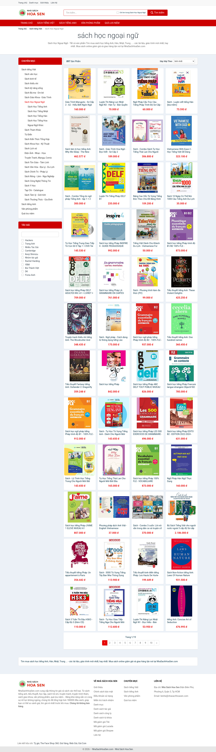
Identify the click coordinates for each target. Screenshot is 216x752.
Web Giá (73, 743)
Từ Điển (28, 134)
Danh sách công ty (103, 713)
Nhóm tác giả (30, 257)
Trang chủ (22, 3)
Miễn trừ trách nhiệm (104, 700)
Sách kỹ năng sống (34, 88)
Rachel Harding (31, 261)
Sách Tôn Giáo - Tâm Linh (37, 162)
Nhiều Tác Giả (30, 247)
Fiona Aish (28, 275)
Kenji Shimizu (30, 254)
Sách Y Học (30, 185)
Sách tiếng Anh (29, 204)
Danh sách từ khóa (103, 717)
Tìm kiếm (157, 12)
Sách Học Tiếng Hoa (37, 120)
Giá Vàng (64, 743)
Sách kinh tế (30, 79)
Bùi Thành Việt (30, 268)
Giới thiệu (44, 3)
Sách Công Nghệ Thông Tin (38, 181)
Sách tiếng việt (45, 23)
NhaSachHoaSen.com (102, 749)
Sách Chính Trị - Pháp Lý (36, 171)
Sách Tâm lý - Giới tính (35, 195)
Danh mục (33, 3)
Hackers (27, 240)
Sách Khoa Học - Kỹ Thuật (37, 144)
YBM (26, 264)
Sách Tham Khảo (33, 130)
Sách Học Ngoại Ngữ (35, 102)
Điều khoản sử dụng (103, 696)
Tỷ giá (36, 743)
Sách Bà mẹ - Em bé (34, 93)
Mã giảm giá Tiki (102, 722)
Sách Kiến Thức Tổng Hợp (37, 139)
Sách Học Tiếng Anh (37, 106)
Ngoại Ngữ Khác (35, 125)
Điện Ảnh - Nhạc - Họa (35, 153)
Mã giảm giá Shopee (103, 730)
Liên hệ (54, 3)
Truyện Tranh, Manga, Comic (38, 158)
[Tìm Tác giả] (40, 234)
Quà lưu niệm (112, 23)
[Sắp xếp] (184, 61)
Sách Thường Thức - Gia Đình (39, 199)
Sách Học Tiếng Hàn (37, 116)
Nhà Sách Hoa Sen (124, 749)
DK (25, 271)
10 (151, 643)
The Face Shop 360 (49, 743)
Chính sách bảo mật (103, 691)
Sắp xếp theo (166, 61)
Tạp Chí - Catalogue (34, 190)
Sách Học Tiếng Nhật (38, 111)
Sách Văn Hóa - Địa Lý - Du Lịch (39, 167)
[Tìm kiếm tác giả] (90, 13)
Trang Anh (28, 243)
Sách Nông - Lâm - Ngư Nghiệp (39, 176)
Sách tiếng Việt (35, 29)
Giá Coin (82, 743)
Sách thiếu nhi (31, 83)
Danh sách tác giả (102, 709)
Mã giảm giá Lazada (103, 726)
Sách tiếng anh (67, 23)
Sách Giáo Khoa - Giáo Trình (38, 97)
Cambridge (29, 250)
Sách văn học (31, 74)
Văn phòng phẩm (90, 23)
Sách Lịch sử (31, 148)
